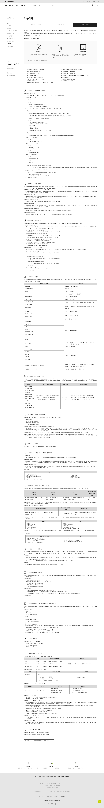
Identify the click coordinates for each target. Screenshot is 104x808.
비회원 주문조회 (10, 36)
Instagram (55, 804)
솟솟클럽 (29, 5)
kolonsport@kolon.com (59, 783)
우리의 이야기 (36, 5)
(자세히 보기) (37, 369)
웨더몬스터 (23, 5)
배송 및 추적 (44, 796)
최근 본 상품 (95, 5)
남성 (13, 5)
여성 (10, 5)
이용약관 (9, 43)
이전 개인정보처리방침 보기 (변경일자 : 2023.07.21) (37, 740)
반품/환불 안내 (50, 796)
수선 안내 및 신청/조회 (12, 31)
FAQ (8, 23)
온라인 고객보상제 (11, 41)
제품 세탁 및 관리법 (11, 33)
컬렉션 (17, 5)
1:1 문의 (9, 26)
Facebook (48, 804)
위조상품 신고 (10, 46)
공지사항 (9, 28)
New (6, 5)
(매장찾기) (42, 365)
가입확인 (53, 793)
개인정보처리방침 (85, 25)
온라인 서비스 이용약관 (36, 25)
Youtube (52, 804)
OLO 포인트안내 (11, 38)
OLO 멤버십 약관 (60, 25)
